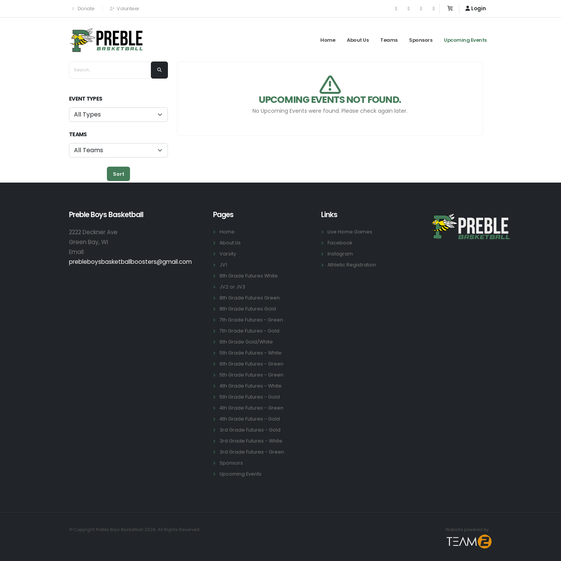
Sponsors (420, 40)
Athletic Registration (352, 265)
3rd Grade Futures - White (250, 441)
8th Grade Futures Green (249, 298)
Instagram (340, 254)
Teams (389, 40)
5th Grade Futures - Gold (249, 397)
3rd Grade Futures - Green (251, 452)
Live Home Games (350, 231)
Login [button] (475, 8)
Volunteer (124, 8)
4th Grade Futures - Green (251, 408)
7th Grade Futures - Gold (249, 331)
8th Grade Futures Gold (247, 309)
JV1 (223, 265)
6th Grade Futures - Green (251, 364)
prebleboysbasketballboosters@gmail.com (130, 262)
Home (327, 40)
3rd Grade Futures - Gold (249, 430)
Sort (118, 174)
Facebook (340, 243)
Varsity (227, 254)
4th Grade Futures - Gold (249, 419)
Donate (83, 8)
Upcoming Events (465, 40)
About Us (357, 40)
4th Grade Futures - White (250, 386)
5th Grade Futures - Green (251, 375)
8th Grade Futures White (248, 276)
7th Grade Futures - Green (251, 320)
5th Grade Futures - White (250, 353)
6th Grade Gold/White (246, 342)
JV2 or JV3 (232, 287)
